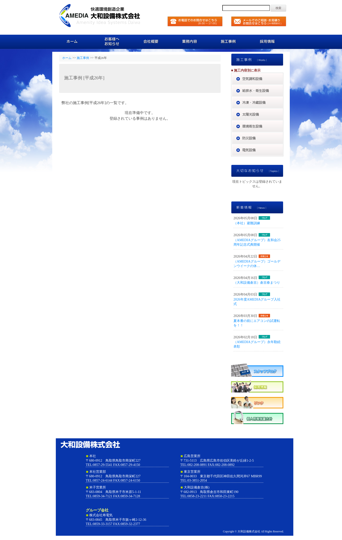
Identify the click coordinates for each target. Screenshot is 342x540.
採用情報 (269, 41)
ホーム (73, 41)
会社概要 (151, 41)
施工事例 (229, 41)
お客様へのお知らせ (112, 41)
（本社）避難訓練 (246, 223)
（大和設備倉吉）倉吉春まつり (256, 282)
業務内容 (190, 41)
